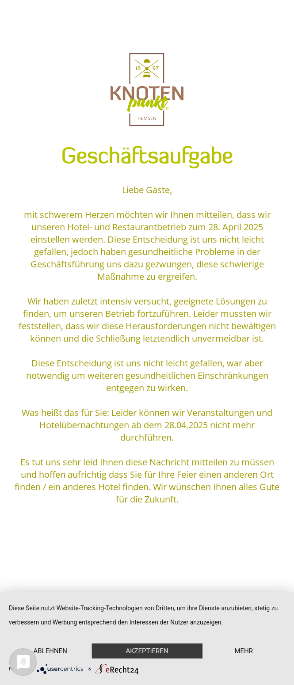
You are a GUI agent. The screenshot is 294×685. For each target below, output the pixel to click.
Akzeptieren (147, 651)
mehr (243, 651)
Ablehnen (50, 651)
